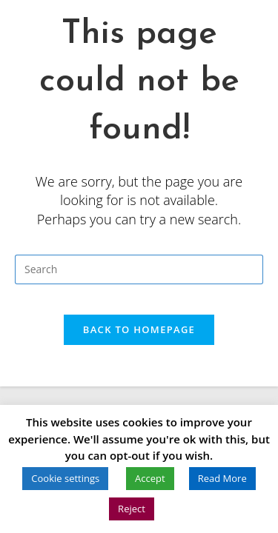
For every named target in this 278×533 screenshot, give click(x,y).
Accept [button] (150, 478)
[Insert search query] (139, 269)
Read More (222, 478)
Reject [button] (131, 508)
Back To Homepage (139, 329)
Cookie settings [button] (65, 478)
